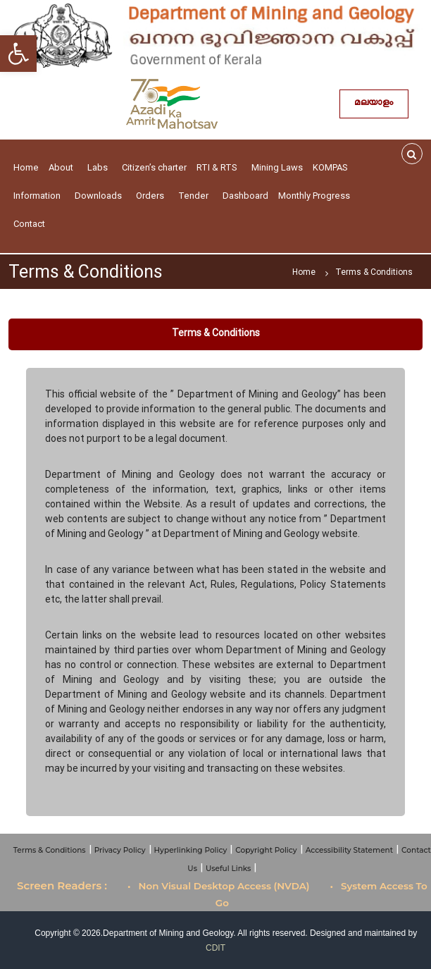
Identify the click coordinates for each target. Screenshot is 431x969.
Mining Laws (277, 167)
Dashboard (245, 195)
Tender (195, 195)
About (63, 167)
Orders (152, 195)
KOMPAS (332, 167)
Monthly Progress (314, 195)
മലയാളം (374, 104)
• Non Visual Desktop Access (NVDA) (218, 885)
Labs (99, 167)
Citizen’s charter (154, 167)
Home (26, 167)
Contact (31, 223)
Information (39, 195)
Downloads (100, 195)
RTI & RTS (219, 167)
